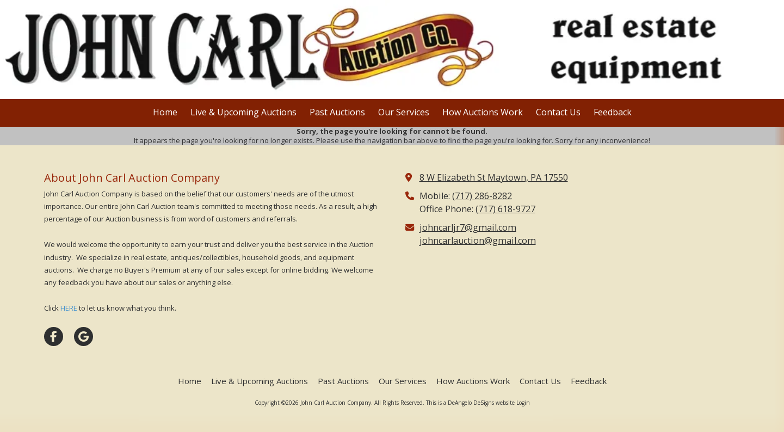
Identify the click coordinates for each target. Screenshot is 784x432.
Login (523, 402)
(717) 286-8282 (482, 196)
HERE (68, 308)
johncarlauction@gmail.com (477, 240)
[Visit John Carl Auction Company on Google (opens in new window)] (83, 336)
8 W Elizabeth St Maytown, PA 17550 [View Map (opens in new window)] (493, 177)
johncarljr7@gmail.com (467, 227)
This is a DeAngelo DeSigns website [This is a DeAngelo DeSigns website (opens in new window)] (470, 402)
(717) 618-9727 (505, 209)
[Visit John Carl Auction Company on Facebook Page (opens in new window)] (53, 336)
